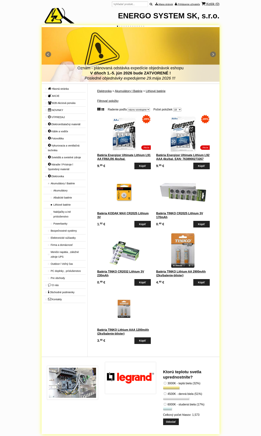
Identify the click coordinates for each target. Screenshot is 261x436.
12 (141, 26)
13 (143, 26)
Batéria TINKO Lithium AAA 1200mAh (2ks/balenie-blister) (123, 331)
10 (137, 26)
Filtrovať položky (108, 100)
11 (139, 26)
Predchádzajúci (48, 54)
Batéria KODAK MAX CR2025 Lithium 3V (123, 215)
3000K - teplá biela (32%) (182, 383)
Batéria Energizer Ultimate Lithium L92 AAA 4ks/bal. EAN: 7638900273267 (183, 157)
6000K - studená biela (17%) (184, 404)
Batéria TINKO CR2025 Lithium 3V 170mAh (179, 215)
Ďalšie (213, 54)
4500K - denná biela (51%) (183, 393)
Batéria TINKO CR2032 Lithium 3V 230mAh (120, 273)
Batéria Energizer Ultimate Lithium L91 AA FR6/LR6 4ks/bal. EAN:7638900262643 (124, 159)
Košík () (210, 4)
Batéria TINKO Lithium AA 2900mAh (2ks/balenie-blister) (181, 273)
